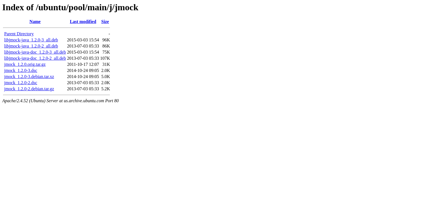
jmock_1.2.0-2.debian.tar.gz (29, 88)
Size (105, 21)
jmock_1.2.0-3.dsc (20, 70)
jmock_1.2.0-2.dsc (20, 82)
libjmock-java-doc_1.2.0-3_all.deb (35, 52)
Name (35, 21)
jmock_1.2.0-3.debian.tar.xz (29, 76)
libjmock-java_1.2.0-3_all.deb (31, 40)
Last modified (83, 21)
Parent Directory (19, 33)
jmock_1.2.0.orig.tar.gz (25, 64)
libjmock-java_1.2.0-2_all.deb (31, 46)
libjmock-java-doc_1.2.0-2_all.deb (35, 58)
